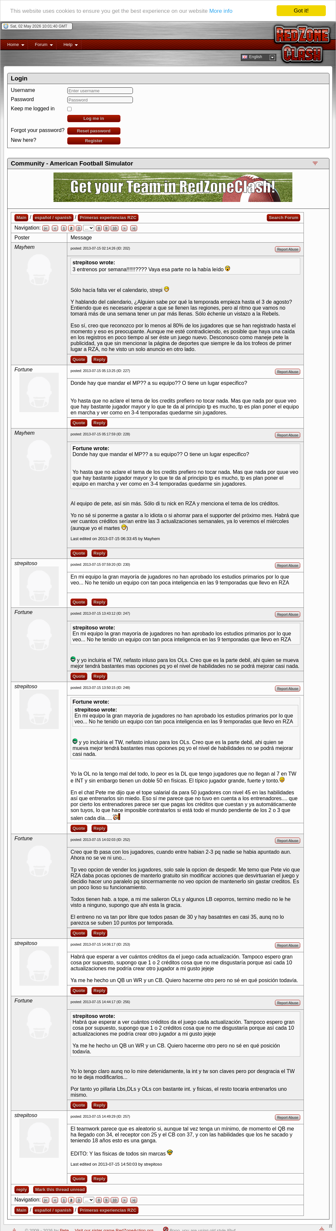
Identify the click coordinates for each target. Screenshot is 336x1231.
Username (23, 90)
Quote (79, 359)
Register (93, 140)
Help (67, 46)
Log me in (93, 118)
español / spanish (53, 217)
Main (21, 217)
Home (12, 46)
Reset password (94, 130)
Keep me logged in (32, 108)
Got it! (301, 11)
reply (21, 1189)
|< (45, 228)
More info (221, 11)
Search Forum (283, 217)
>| (133, 228)
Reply (99, 359)
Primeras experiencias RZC (108, 217)
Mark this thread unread (60, 1189)
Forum (40, 46)
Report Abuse (287, 249)
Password (22, 99)
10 (114, 228)
